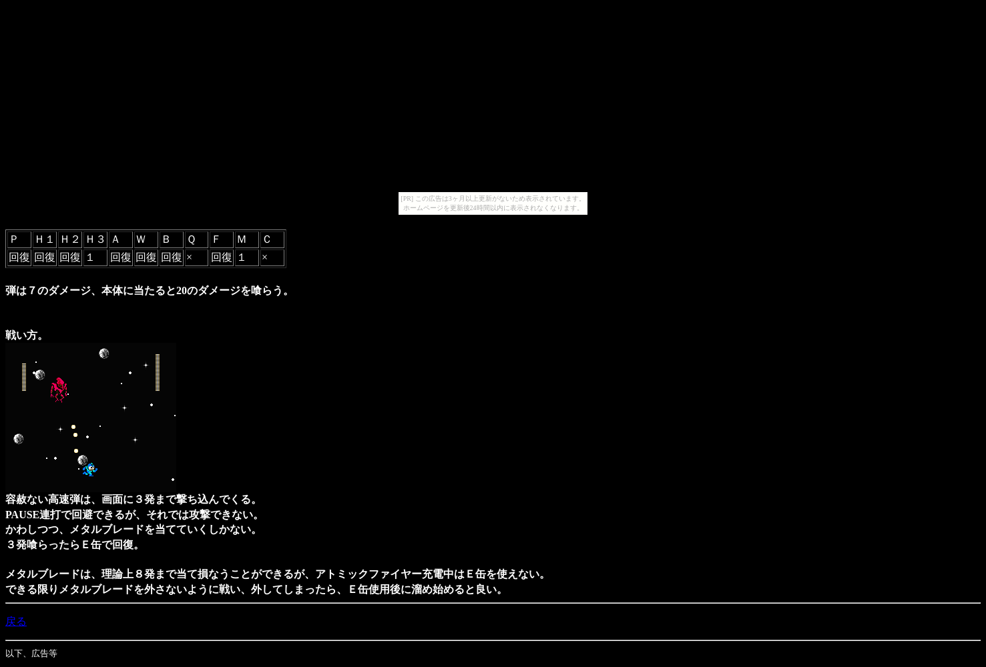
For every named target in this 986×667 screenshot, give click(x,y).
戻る (16, 621)
